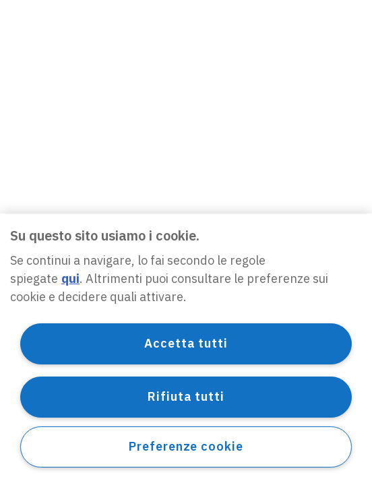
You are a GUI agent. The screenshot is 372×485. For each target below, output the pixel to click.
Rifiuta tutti (186, 396)
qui (70, 278)
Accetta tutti (186, 343)
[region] (186, 349)
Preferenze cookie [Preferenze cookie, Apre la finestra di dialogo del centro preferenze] (186, 446)
